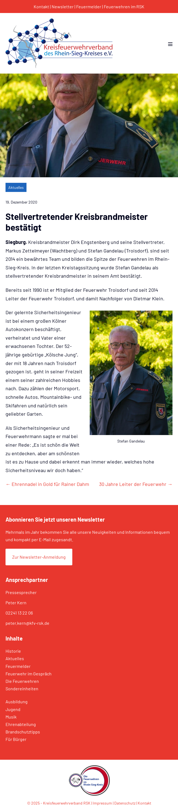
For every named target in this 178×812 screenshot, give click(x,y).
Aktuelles (16, 187)
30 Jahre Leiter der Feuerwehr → (135, 484)
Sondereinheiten (22, 688)
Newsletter (63, 6)
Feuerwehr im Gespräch (29, 673)
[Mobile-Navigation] (170, 44)
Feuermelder (88, 6)
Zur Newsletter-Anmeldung (39, 556)
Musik (11, 716)
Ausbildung (17, 701)
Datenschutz (125, 803)
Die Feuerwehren (22, 681)
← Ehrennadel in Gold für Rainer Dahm (47, 484)
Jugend (13, 709)
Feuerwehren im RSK (124, 6)
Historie (13, 651)
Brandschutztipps (23, 731)
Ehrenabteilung (21, 724)
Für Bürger (16, 739)
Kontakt (41, 6)
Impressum (102, 803)
